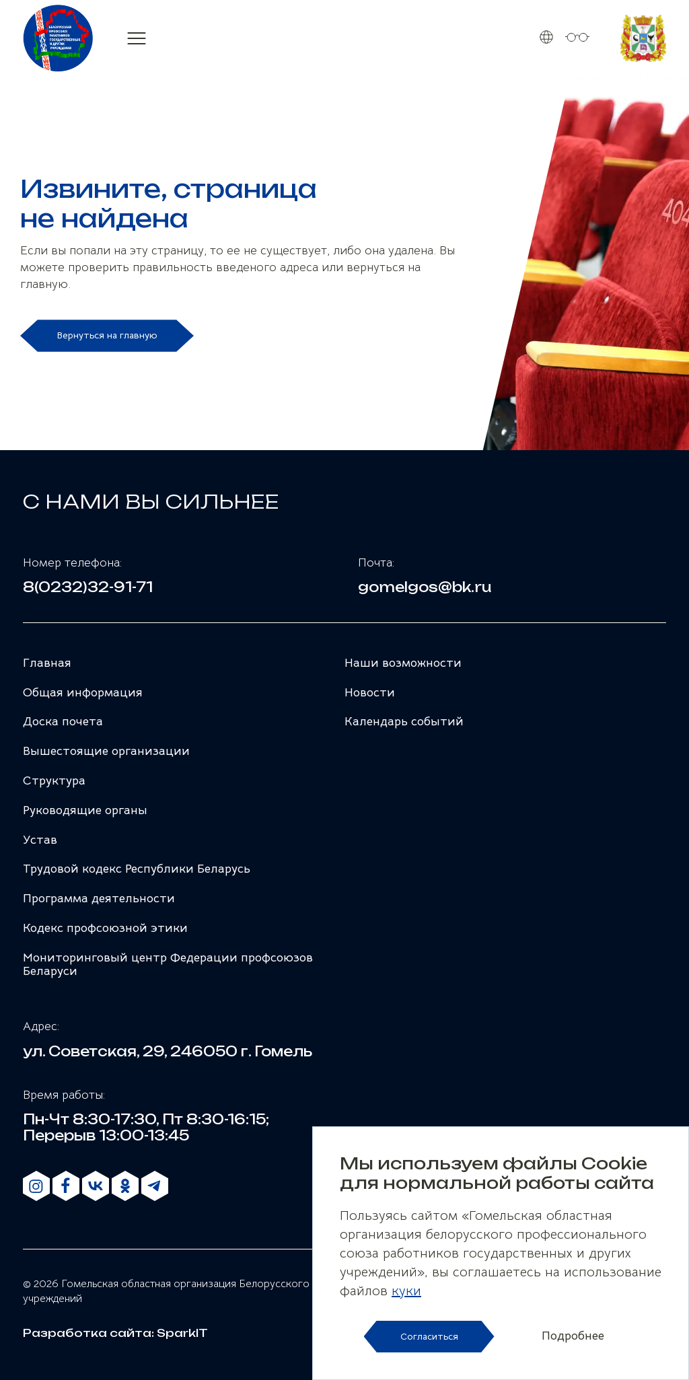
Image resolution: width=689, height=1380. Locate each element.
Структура (54, 780)
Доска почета (63, 721)
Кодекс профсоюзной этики (105, 927)
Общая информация (83, 692)
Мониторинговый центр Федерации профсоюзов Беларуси (168, 964)
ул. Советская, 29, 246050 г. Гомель (167, 1051)
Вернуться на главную (107, 335)
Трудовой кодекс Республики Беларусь (136, 868)
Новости (369, 692)
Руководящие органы (85, 810)
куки (406, 1290)
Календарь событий (404, 721)
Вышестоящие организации (106, 750)
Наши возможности (403, 662)
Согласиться (429, 1336)
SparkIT (182, 1333)
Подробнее (573, 1336)
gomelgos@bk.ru (425, 587)
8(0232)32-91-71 (88, 587)
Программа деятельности (99, 898)
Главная (47, 662)
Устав (40, 839)
